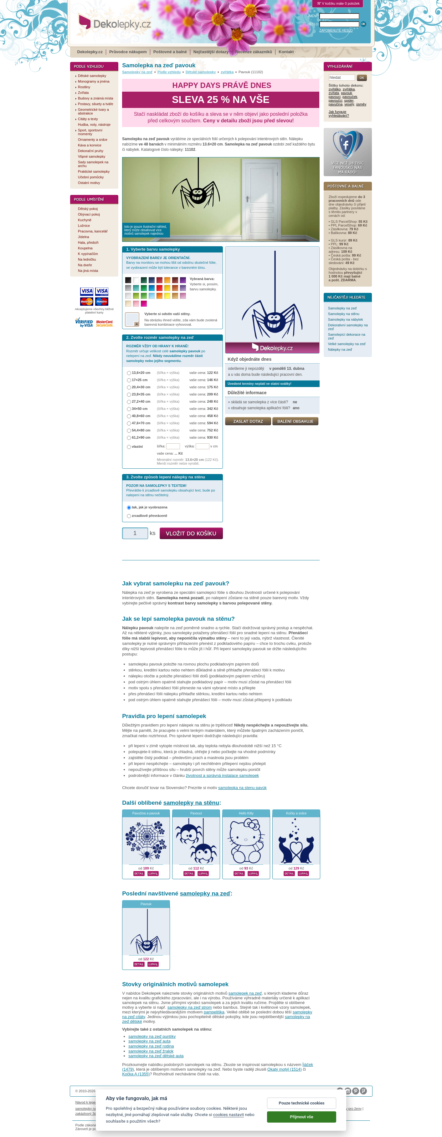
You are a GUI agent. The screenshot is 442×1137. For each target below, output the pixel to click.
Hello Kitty (246, 813)
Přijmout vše (301, 1120)
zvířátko (335, 89)
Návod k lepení (87, 1102)
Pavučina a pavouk (146, 813)
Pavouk (146, 904)
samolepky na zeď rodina (151, 1046)
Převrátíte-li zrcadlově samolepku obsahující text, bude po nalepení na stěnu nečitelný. (170, 490)
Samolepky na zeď (137, 72)
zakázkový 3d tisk (89, 1113)
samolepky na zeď (205, 893)
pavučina (335, 104)
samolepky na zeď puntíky (152, 1036)
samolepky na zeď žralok (150, 1051)
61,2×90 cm (141, 437)
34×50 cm (139, 408)
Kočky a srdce (296, 813)
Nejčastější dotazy (211, 51)
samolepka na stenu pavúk (242, 787)
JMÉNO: (314, 16)
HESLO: (313, 24)
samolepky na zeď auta (149, 1041)
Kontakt (286, 51)
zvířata (334, 93)
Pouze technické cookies (302, 1106)
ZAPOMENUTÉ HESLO (335, 30)
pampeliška (214, 1012)
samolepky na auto (90, 1108)
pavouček (349, 97)
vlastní (137, 446)
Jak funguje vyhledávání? (339, 113)
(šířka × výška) (168, 373)
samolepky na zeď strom (189, 1007)
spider (348, 100)
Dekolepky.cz (90, 51)
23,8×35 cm (141, 394)
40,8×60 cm (141, 416)
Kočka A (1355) (136, 1074)
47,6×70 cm (141, 423)
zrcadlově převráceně (149, 516)
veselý (349, 104)
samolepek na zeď (245, 993)
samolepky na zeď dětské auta (155, 1055)
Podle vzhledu (169, 72)
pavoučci (335, 100)
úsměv (361, 104)
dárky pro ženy (350, 1108)
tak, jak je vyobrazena (149, 507)
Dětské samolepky (201, 72)
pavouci (335, 97)
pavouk (346, 93)
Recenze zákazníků (253, 51)
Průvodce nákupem (128, 51)
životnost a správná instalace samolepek (222, 775)
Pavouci (196, 813)
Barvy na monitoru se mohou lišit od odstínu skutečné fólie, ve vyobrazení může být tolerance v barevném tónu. (171, 262)
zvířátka (227, 72)
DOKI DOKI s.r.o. (147, 1091)
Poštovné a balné (170, 51)
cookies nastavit (228, 1117)
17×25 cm (139, 380)
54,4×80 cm (141, 430)
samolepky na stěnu (191, 802)
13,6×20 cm (141, 373)
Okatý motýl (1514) (284, 1069)
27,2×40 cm (141, 401)
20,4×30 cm (141, 387)
